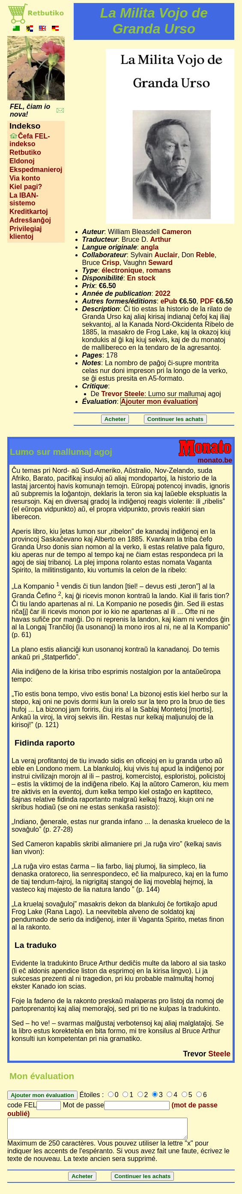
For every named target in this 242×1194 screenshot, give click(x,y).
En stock (141, 278)
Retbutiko (25, 152)
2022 (162, 293)
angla (149, 247)
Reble (205, 255)
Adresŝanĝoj (30, 220)
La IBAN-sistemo (24, 199)
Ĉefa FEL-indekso (29, 139)
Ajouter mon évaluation (159, 401)
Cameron (176, 231)
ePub (169, 301)
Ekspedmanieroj (36, 169)
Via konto (24, 178)
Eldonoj (22, 161)
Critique (95, 386)
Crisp (111, 262)
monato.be (214, 460)
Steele (219, 1054)
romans (158, 270)
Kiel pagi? (25, 186)
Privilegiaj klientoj (25, 232)
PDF (207, 301)
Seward (160, 262)
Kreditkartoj (28, 211)
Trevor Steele (122, 393)
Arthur (160, 239)
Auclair (165, 255)
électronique (122, 270)
